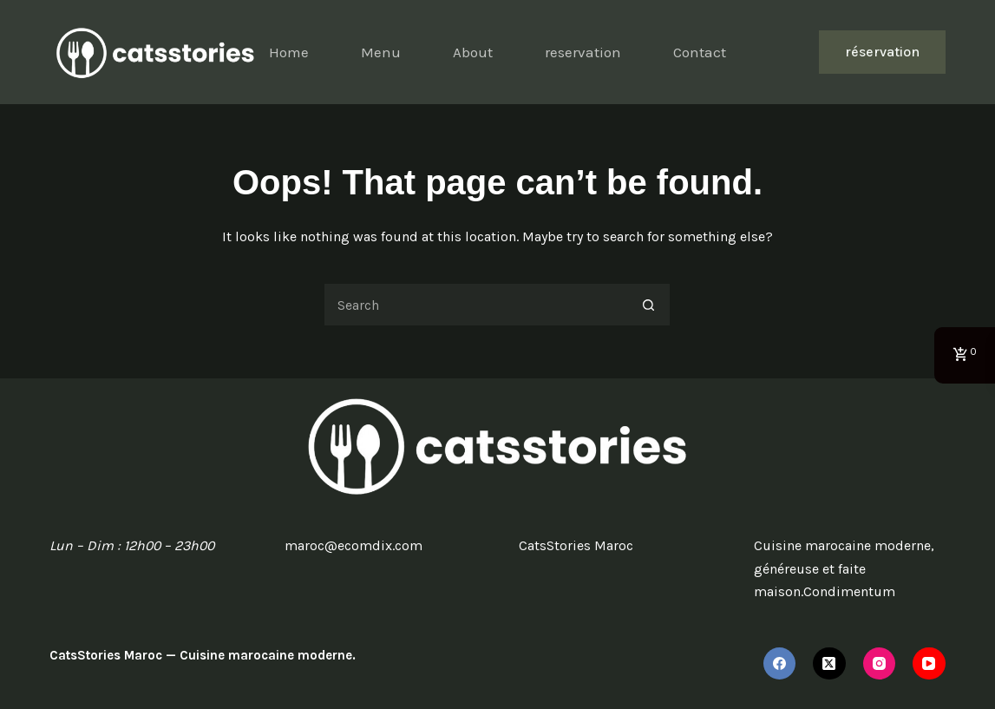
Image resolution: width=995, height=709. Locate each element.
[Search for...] (475, 304)
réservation (882, 51)
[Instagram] (879, 663)
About (473, 52)
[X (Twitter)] (829, 663)
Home (289, 52)
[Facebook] (779, 663)
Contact (699, 52)
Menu (381, 52)
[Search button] (649, 304)
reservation (583, 52)
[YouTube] (929, 663)
